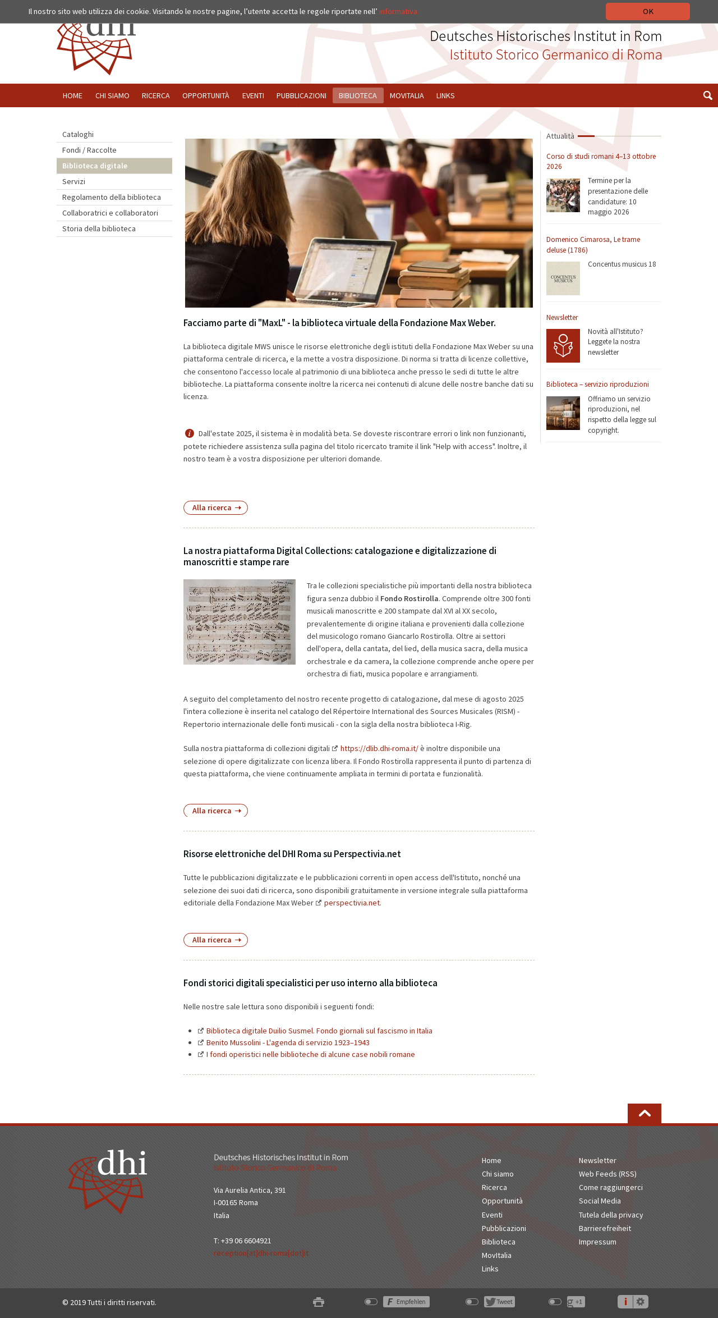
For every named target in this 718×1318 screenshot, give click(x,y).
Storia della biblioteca (99, 228)
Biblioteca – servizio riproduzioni (597, 384)
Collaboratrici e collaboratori (110, 213)
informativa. (399, 11)
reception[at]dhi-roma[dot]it (261, 1253)
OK (648, 11)
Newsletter (562, 317)
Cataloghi (78, 134)
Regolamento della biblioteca (111, 197)
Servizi (73, 181)
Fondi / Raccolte (89, 150)
